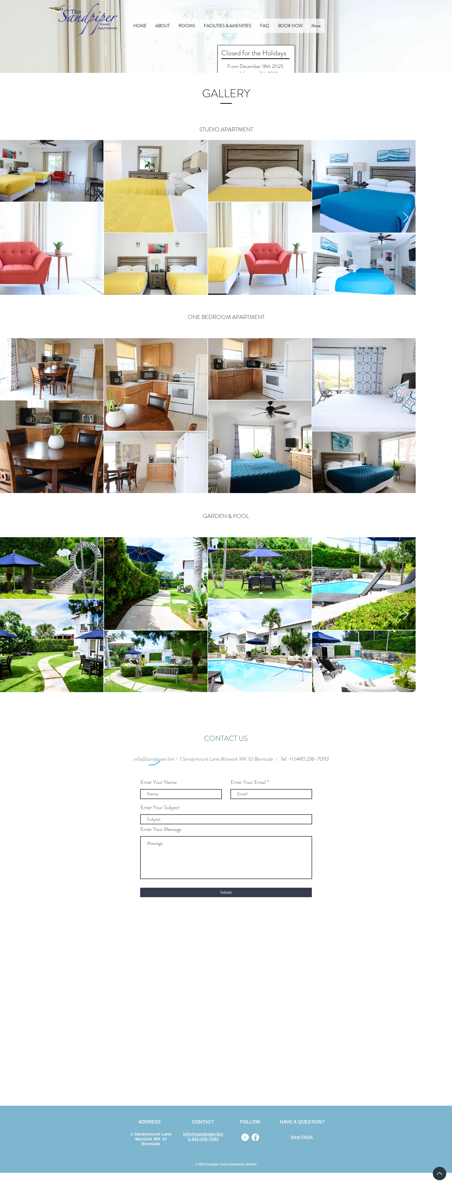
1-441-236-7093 (203, 1138)
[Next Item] (405, 217)
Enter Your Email (248, 782)
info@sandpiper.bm (153, 759)
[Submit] (226, 892)
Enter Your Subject (159, 807)
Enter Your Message (160, 829)
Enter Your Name (158, 782)
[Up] (439, 1173)
